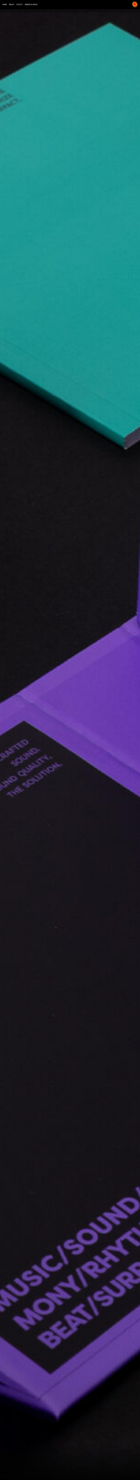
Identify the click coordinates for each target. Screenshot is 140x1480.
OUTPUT (19, 5)
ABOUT (11, 5)
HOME (4, 5)
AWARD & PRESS (31, 5)
